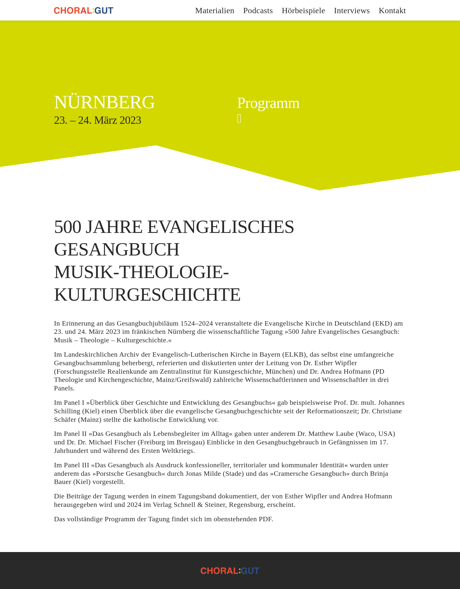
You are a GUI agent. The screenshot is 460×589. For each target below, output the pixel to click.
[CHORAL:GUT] (83, 10)
